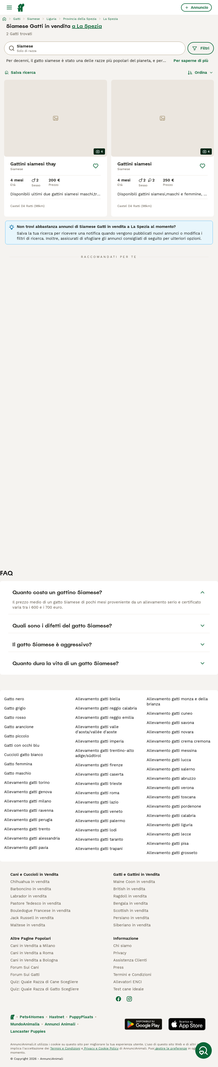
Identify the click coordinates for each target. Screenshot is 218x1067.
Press (118, 967)
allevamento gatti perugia (28, 819)
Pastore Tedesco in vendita (35, 903)
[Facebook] (118, 999)
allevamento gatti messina (172, 750)
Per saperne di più (191, 60)
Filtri (200, 48)
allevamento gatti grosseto (172, 852)
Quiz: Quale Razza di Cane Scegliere (44, 982)
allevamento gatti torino (27, 782)
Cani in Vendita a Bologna (34, 960)
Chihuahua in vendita (29, 881)
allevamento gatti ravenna (28, 810)
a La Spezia (87, 26)
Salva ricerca (20, 72)
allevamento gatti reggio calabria (106, 708)
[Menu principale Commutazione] (9, 7)
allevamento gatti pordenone (174, 806)
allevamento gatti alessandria (32, 838)
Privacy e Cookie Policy (100, 1048)
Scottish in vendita (130, 910)
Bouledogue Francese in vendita (40, 910)
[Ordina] (200, 72)
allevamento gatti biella (97, 699)
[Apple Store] (187, 1024)
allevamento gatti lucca (169, 760)
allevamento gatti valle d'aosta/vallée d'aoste (97, 729)
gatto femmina (18, 764)
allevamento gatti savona (170, 722)
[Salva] (96, 166)
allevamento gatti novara (170, 732)
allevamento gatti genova (28, 792)
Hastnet (56, 1017)
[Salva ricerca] (203, 1050)
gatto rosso (15, 717)
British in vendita (129, 889)
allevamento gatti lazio (96, 802)
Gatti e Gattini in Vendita (136, 874)
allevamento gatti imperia (99, 741)
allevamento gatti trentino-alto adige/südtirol (104, 753)
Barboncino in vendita (30, 889)
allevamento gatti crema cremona (178, 741)
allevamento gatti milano (27, 801)
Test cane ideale (128, 989)
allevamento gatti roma (97, 793)
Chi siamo (122, 945)
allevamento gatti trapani (99, 848)
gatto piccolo (16, 736)
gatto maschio (17, 773)
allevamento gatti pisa (168, 843)
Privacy (119, 953)
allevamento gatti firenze (99, 765)
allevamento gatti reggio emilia (104, 717)
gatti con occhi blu (21, 745)
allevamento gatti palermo (100, 820)
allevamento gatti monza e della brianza (177, 701)
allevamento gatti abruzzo (171, 778)
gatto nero (14, 699)
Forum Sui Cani (24, 967)
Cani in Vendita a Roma (31, 953)
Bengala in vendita (130, 903)
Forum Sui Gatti (25, 974)
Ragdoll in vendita (130, 896)
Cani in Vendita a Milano (32, 945)
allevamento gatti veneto (99, 811)
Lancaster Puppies (28, 1031)
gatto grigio (15, 708)
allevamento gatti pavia (26, 847)
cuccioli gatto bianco (23, 754)
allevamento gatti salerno (171, 769)
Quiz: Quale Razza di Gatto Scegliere (44, 989)
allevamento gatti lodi (96, 830)
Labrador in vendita (28, 896)
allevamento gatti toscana (171, 797)
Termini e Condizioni (132, 974)
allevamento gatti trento (27, 829)
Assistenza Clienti (130, 960)
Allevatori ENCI (127, 982)
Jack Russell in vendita (32, 917)
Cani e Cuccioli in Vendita (34, 874)
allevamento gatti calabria (171, 815)
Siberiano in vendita (132, 925)
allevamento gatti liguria (169, 825)
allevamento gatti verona (170, 787)
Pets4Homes (32, 1017)
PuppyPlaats (81, 1017)
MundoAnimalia (25, 1024)
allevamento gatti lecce (169, 834)
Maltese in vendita (27, 925)
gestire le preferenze (170, 1048)
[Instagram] (129, 999)
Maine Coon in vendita (134, 881)
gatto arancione (19, 726)
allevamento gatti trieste (98, 783)
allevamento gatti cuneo (169, 713)
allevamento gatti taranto (99, 839)
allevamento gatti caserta (99, 774)
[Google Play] (143, 1024)
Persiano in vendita (131, 917)
